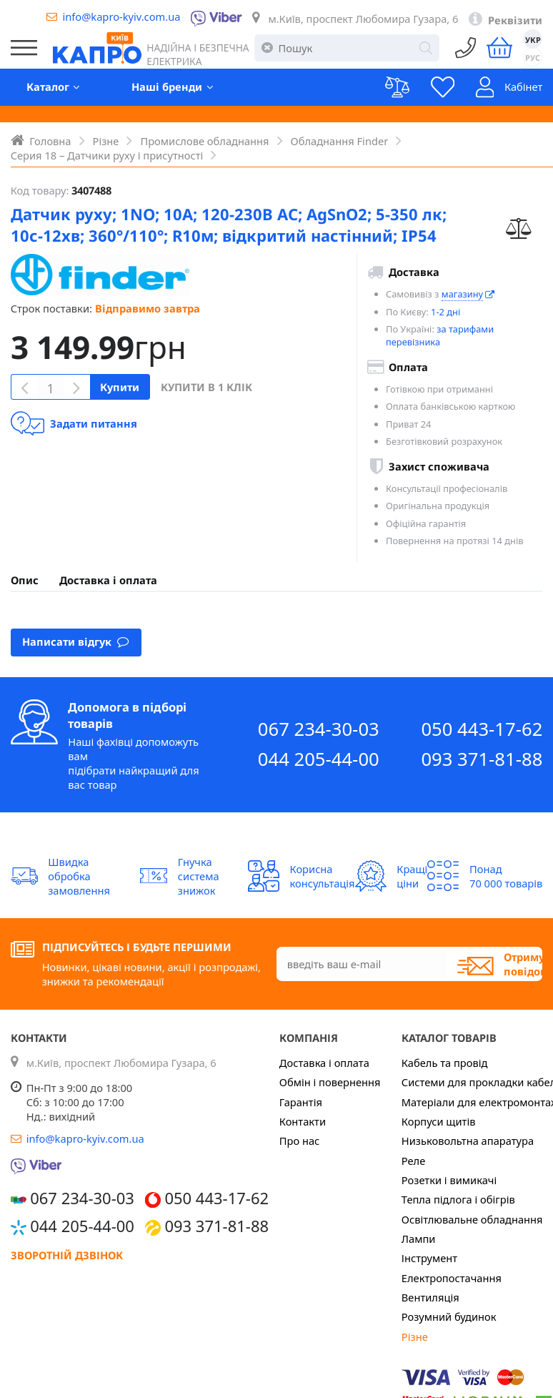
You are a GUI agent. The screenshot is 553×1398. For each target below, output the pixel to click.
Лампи (419, 1238)
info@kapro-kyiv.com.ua (121, 16)
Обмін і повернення (330, 1082)
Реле (413, 1160)
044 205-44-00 (318, 759)
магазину (462, 293)
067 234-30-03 (318, 729)
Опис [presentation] (25, 580)
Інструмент (429, 1258)
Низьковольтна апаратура (468, 1140)
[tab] (25, 580)
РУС (532, 57)
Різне (415, 1336)
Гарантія (300, 1102)
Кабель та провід (445, 1062)
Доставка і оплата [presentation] (108, 580)
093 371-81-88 (481, 759)
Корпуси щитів (439, 1121)
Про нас (299, 1140)
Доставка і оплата (324, 1062)
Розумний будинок (449, 1316)
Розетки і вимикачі (449, 1180)
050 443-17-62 (481, 729)
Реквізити (515, 20)
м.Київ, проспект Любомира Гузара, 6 (363, 18)
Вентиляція (430, 1297)
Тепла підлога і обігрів (458, 1199)
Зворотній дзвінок (67, 1255)
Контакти (302, 1121)
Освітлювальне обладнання (472, 1219)
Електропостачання (452, 1278)
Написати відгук (75, 641)
